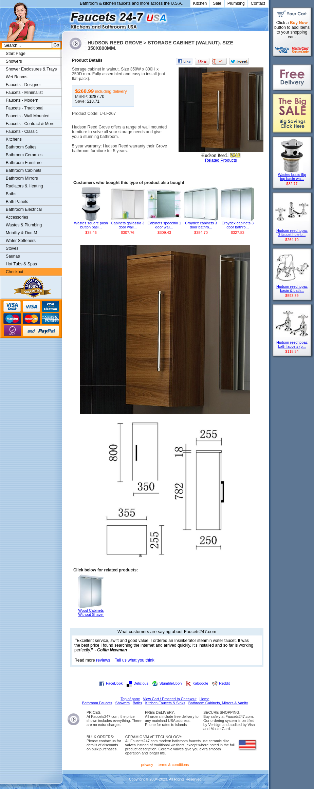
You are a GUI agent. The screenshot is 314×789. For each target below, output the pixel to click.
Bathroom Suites (21, 147)
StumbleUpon (170, 683)
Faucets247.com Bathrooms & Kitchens (65, 18)
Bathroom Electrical (24, 209)
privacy (147, 765)
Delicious (140, 683)
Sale (217, 3)
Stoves (12, 248)
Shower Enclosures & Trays (31, 69)
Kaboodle (200, 683)
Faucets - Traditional (24, 108)
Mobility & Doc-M (21, 232)
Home (204, 699)
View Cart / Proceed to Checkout (170, 699)
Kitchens (14, 139)
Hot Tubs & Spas (21, 264)
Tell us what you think (134, 660)
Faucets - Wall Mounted (28, 116)
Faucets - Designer (23, 84)
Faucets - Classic (22, 131)
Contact (258, 3)
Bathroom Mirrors (22, 178)
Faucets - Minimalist (24, 92)
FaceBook (114, 683)
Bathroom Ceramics (24, 155)
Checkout (14, 271)
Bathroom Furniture (23, 162)
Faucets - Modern (22, 100)
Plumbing (236, 3)
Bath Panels (17, 201)
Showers (14, 61)
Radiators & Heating (24, 186)
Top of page (130, 699)
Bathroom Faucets (97, 703)
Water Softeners (21, 240)
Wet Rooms (16, 77)
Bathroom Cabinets (23, 170)
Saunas (13, 256)
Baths (11, 193)
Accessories (17, 217)
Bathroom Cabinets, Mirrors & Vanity (218, 703)
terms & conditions (173, 765)
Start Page (15, 53)
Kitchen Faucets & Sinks (165, 703)
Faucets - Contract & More (30, 123)
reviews (103, 660)
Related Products (221, 160)
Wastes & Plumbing (24, 225)
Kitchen (200, 3)
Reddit (224, 683)
